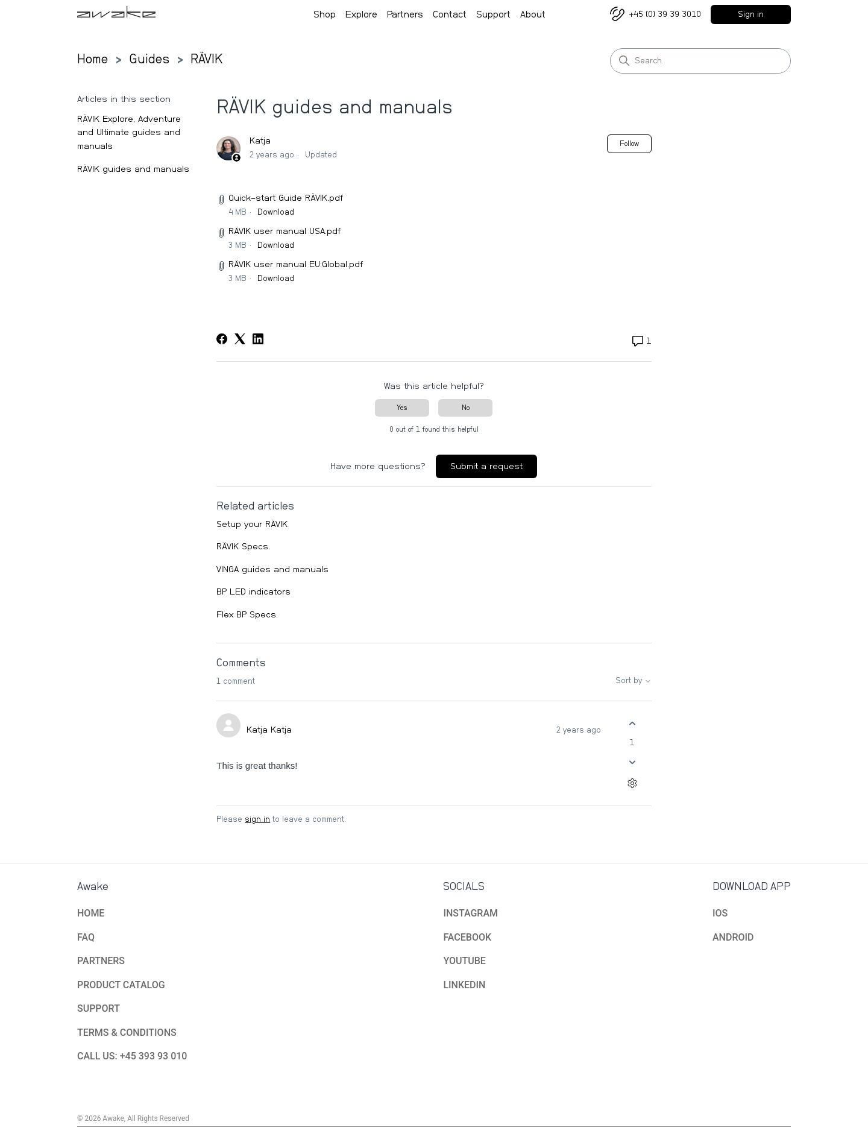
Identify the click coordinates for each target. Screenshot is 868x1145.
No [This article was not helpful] (466, 407)
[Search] (700, 61)
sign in (257, 820)
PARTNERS (101, 961)
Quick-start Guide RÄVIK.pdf (285, 198)
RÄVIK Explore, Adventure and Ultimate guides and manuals (129, 133)
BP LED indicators (253, 591)
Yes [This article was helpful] (402, 407)
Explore (361, 16)
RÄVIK (206, 59)
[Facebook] (221, 338)
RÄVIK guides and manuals (133, 169)
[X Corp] (239, 338)
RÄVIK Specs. (243, 546)
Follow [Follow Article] (629, 143)
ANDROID (732, 937)
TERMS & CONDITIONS (127, 1032)
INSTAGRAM (470, 913)
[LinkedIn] (258, 338)
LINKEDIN (464, 985)
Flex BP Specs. (247, 614)
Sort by (634, 681)
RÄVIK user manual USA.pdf (284, 231)
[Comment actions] (632, 782)
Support (493, 16)
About (533, 16)
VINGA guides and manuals (272, 569)
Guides (149, 59)
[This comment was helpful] (632, 723)
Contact (450, 16)
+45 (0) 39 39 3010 (665, 14)
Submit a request (486, 466)
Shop (324, 16)
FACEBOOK (467, 937)
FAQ (86, 937)
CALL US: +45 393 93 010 (132, 1056)
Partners (405, 16)
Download (275, 212)
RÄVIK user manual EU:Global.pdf (295, 264)
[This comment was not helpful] (632, 761)
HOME (90, 913)
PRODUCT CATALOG (121, 985)
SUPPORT (98, 1008)
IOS (720, 913)
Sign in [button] (751, 14)
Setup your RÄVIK (252, 524)
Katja (260, 140)
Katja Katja (269, 729)
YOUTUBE (464, 961)
